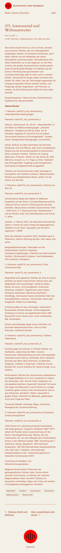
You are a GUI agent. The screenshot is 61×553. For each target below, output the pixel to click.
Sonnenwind (49, 491)
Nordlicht (22, 491)
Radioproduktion (27, 39)
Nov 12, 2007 (10, 36)
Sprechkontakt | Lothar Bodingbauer (28, 6)
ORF (8, 39)
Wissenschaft (28, 495)
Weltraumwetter (12, 495)
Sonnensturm (35, 491)
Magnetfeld (10, 491)
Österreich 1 (15, 39)
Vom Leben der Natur (42, 39)
